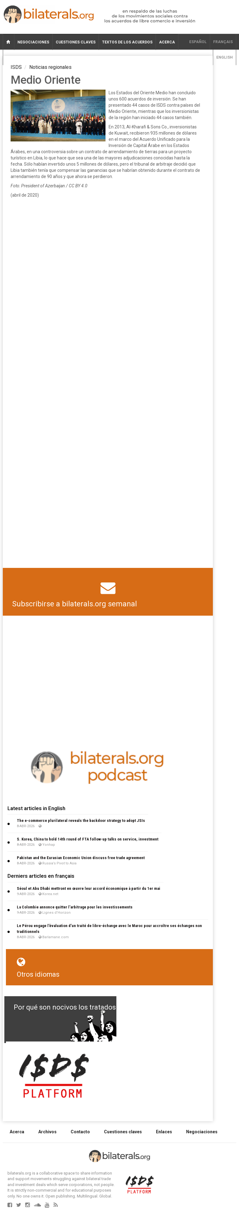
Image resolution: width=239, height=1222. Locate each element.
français (223, 42)
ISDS (16, 67)
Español (198, 42)
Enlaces (164, 1131)
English (224, 57)
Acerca (167, 42)
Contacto (80, 1131)
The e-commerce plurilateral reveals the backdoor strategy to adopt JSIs (81, 820)
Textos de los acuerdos (127, 42)
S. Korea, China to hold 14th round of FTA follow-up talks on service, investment (87, 839)
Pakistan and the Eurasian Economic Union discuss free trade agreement (81, 857)
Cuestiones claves (76, 42)
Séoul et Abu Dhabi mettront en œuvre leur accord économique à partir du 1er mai (88, 888)
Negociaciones (33, 42)
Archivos (47, 1131)
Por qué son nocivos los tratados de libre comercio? (94, 1007)
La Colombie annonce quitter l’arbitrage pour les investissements (75, 907)
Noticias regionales (50, 67)
